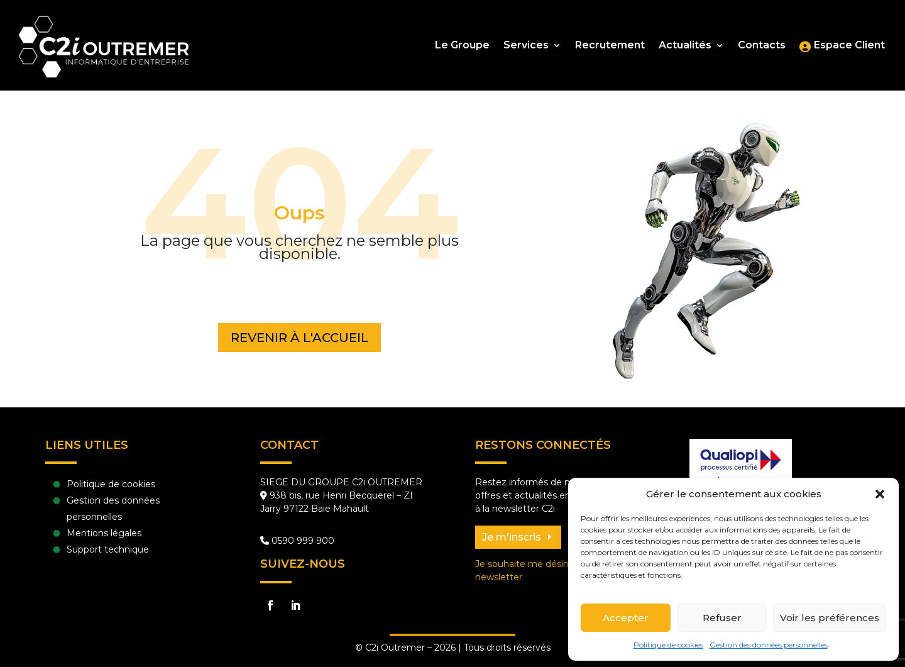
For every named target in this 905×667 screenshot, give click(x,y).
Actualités (685, 46)
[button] (880, 494)
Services (526, 46)
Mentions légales (104, 533)
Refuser (722, 618)
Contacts (762, 46)
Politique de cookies (668, 644)
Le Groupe (462, 46)
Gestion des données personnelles (769, 644)
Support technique (108, 549)
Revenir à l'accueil (299, 337)
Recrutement (610, 46)
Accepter (626, 618)
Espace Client (849, 46)
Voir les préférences (829, 618)
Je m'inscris (511, 537)
